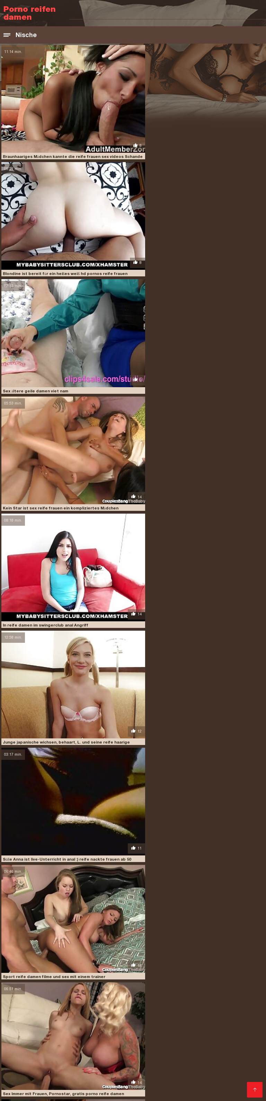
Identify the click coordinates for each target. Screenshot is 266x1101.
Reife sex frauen (103, 1074)
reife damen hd (113, 988)
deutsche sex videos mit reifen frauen (142, 961)
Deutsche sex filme (26, 1052)
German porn (237, 1047)
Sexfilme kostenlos (197, 1052)
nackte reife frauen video (49, 977)
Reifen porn (208, 1074)
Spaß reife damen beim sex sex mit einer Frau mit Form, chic (62, 682)
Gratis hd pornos (151, 1069)
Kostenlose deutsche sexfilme (63, 1019)
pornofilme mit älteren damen (171, 977)
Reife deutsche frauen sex (129, 1063)
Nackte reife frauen (71, 1063)
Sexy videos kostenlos (201, 1069)
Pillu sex (93, 1025)
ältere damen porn (79, 958)
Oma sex (96, 1080)
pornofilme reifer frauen (104, 980)
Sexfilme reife (102, 1052)
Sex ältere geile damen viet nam (34, 253)
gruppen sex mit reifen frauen (56, 973)
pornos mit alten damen (47, 984)
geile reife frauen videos (72, 969)
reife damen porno (154, 992)
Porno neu (16, 1025)
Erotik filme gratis (181, 1058)
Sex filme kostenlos (132, 1080)
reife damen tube (44, 996)
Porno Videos (141, 1074)
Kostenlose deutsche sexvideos (42, 1074)
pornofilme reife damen (46, 980)
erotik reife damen (207, 961)
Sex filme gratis (62, 1030)
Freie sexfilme (141, 1058)
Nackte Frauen (65, 1080)
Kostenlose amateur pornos (178, 1013)
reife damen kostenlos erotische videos (45, 992)
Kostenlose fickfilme (27, 1036)
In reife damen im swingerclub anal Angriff (44, 360)
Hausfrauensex (191, 1041)
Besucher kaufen (25, 1004)
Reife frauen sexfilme (189, 1063)
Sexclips (83, 1047)
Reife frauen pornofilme (100, 1069)
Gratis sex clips (223, 1058)
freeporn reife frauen (62, 965)
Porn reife (111, 1058)
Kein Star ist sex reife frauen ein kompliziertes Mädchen (192, 253)
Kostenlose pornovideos (160, 1086)
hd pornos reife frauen (165, 973)
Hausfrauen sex (136, 1030)
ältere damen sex (121, 1013)
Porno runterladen (76, 1013)
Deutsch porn (242, 1025)
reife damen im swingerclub (163, 988)
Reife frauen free (178, 1080)
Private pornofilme (179, 1030)
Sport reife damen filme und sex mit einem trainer (185, 467)
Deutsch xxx (211, 1036)
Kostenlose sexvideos (43, 1047)
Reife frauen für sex (46, 1069)
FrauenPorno (240, 1019)
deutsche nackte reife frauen (182, 958)
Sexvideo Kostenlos (27, 1013)
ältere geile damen (125, 958)
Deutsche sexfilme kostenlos (129, 1047)
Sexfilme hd (239, 1074)
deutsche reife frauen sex (69, 961)
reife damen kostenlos (221, 988)
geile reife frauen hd (210, 965)
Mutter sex (226, 1013)
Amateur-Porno (22, 1030)
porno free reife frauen (107, 977)
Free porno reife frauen (230, 1030)
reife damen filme (74, 988)
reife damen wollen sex (136, 996)
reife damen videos (86, 996)
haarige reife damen (114, 973)
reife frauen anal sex (188, 996)
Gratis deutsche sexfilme (164, 1036)
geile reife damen (165, 965)
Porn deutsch (238, 1052)
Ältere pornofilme (75, 1036)
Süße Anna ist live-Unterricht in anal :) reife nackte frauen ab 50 (65, 467)
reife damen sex (195, 992)
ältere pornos (246, 1069)
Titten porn (115, 1019)
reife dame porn (159, 984)
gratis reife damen (182, 969)
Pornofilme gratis (53, 1041)
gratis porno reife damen (131, 969)
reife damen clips (33, 988)
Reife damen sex (76, 1058)
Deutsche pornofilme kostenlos (142, 1025)
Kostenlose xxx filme (28, 1058)
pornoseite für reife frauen (107, 984)
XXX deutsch (98, 1030)
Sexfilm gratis (154, 1041)
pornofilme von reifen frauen (169, 980)
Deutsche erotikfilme (55, 1025)
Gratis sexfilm (176, 1074)
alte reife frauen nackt (28, 958)
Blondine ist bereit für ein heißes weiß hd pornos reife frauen (196, 146)
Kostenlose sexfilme (153, 1019)
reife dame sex (196, 984)
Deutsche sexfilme (214, 1086)
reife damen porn (111, 992)
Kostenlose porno (202, 1019)
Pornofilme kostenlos (146, 1052)
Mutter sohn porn (24, 1080)
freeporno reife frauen (116, 965)
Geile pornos (91, 1041)
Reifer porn (122, 1041)
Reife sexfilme (114, 1036)
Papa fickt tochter (203, 1025)
